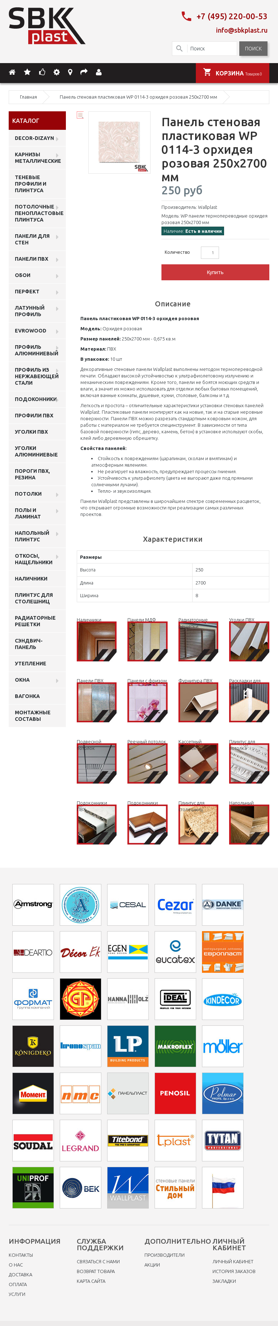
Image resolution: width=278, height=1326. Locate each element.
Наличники (31, 578)
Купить (215, 271)
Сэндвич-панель (29, 643)
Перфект (27, 290)
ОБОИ (22, 274)
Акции (152, 1264)
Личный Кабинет (232, 1260)
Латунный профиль (30, 310)
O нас (16, 1264)
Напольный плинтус (32, 535)
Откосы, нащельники (33, 558)
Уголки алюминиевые (36, 450)
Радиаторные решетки (35, 620)
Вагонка (27, 695)
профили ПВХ (34, 414)
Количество (177, 251)
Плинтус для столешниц (34, 597)
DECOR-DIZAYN (34, 137)
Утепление (30, 662)
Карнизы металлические (38, 156)
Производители (164, 1254)
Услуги (17, 1293)
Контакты (21, 1254)
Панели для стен (32, 238)
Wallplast (207, 205)
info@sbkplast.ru (242, 29)
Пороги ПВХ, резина (32, 473)
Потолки (28, 493)
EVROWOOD (30, 329)
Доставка (20, 1273)
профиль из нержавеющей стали (37, 375)
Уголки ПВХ (31, 431)
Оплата (18, 1283)
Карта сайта (91, 1280)
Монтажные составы (33, 715)
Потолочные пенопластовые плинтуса (39, 212)
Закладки (224, 1280)
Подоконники (36, 398)
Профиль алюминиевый (36, 349)
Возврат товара (96, 1270)
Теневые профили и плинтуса (30, 182)
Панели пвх (31, 258)
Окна (22, 679)
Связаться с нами (98, 1260)
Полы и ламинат (28, 512)
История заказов (234, 1270)
